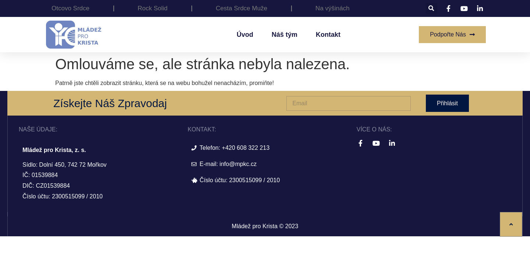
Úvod (245, 34)
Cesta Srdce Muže (241, 8)
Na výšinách (332, 8)
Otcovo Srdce (70, 8)
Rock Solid (152, 8)
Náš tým (284, 34)
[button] (431, 8)
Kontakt (328, 34)
